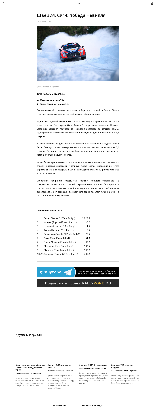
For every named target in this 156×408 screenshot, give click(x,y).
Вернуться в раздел (92, 405)
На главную (59, 405)
